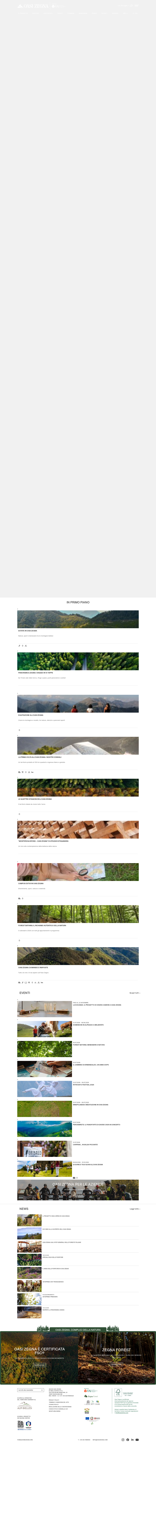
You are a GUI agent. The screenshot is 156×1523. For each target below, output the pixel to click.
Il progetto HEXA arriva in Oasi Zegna (56, 1216)
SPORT (104, 13)
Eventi (60, 13)
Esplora (35, 13)
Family (94, 13)
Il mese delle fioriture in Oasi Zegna (56, 1268)
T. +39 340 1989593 (84, 1440)
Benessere (83, 13)
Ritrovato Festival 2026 (83, 1085)
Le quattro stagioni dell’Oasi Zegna (35, 799)
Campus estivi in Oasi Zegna (30, 883)
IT (133, 13)
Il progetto (23, 13)
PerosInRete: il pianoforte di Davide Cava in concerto (96, 1125)
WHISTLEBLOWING (54, 1411)
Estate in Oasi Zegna (27, 631)
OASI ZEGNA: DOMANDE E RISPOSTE (33, 967)
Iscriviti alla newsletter (31, 1390)
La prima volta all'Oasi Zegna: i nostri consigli (39, 757)
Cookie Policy (53, 1404)
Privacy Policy (54, 1400)
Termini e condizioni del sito (59, 1402)
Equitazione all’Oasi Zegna (30, 715)
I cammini (70, 13)
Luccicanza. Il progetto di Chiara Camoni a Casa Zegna (97, 1005)
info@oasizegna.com (122, 1413)
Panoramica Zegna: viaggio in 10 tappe (35, 673)
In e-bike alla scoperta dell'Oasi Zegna (57, 1229)
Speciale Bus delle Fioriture (53, 1257)
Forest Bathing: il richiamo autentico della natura (42, 925)
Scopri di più (78, 1195)
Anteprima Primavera (50, 1297)
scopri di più (116, 1364)
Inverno (115, 13)
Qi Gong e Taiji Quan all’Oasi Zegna (88, 1164)
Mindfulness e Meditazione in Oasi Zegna (90, 1105)
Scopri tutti (134, 993)
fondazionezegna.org (25, 1440)
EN (136, 13)
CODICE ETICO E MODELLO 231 (58, 1409)
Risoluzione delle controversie (60, 1407)
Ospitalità (48, 13)
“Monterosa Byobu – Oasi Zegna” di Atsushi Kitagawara (43, 841)
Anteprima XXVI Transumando (53, 1282)
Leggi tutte (134, 1209)
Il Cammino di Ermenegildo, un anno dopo (91, 1065)
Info (125, 13)
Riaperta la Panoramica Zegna (53, 1310)
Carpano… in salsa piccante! (85, 1145)
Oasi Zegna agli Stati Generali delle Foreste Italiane (62, 1242)
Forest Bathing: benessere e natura (89, 1045)
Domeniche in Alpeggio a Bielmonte (88, 1025)
